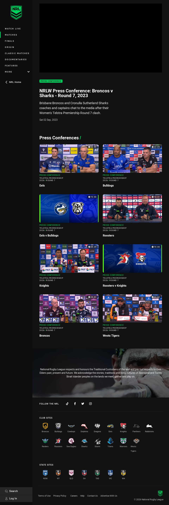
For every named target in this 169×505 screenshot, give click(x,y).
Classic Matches (17, 53)
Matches (11, 34)
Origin (9, 47)
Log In (11, 498)
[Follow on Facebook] (75, 403)
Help (82, 495)
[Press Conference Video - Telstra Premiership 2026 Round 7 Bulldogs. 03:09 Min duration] (132, 167)
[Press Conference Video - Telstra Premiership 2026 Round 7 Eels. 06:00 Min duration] (69, 167)
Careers (73, 495)
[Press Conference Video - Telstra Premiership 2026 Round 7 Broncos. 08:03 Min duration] (69, 317)
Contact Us (92, 495)
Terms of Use (44, 495)
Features (11, 65)
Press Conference (50, 81)
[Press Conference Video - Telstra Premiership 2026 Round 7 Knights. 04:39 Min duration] (69, 267)
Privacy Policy (59, 495)
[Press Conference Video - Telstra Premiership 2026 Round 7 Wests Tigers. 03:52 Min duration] (132, 317)
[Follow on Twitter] (82, 403)
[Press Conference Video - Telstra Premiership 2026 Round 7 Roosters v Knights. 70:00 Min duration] (132, 267)
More (17, 71)
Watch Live (13, 28)
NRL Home (13, 82)
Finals (9, 41)
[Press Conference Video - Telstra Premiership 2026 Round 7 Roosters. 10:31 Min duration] (132, 217)
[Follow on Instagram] (90, 403)
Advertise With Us (109, 495)
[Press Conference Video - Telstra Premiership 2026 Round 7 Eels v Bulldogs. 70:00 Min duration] (69, 217)
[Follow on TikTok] (67, 403)
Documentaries (16, 59)
